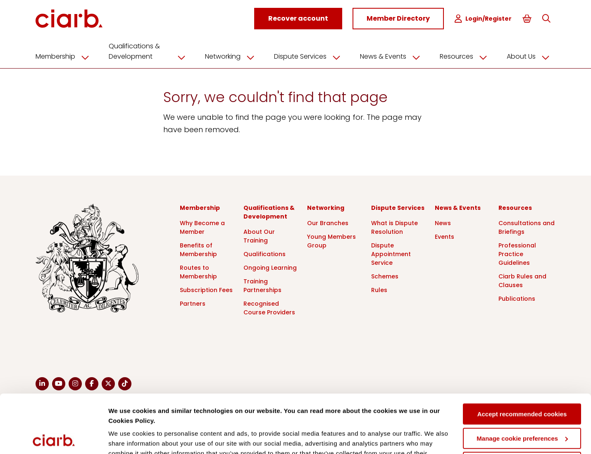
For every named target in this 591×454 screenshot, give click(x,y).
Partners (192, 303)
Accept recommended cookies (522, 355)
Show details (127, 437)
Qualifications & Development (150, 51)
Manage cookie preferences (522, 379)
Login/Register (483, 18)
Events (444, 237)
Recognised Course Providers (269, 307)
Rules (379, 290)
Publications (516, 299)
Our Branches (327, 223)
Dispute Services (310, 57)
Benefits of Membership (198, 249)
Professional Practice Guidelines (517, 254)
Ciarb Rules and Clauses (522, 280)
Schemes (384, 276)
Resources (466, 57)
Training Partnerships (262, 285)
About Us (531, 57)
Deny (522, 404)
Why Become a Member (202, 227)
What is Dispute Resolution (394, 227)
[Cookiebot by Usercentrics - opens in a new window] (53, 438)
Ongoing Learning (270, 268)
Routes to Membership (198, 272)
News (443, 223)
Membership (65, 57)
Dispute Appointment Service (391, 254)
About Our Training (259, 236)
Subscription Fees (206, 290)
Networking (232, 57)
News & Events (393, 57)
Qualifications (264, 254)
